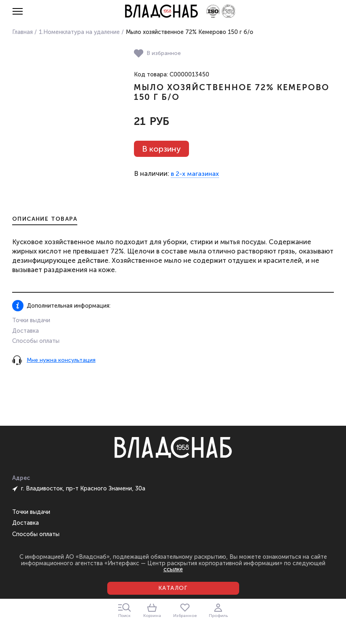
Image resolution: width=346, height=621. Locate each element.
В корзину (161, 149)
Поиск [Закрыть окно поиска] (124, 610)
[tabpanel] (173, 256)
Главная (22, 32)
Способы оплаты (35, 340)
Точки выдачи (31, 320)
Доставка (25, 330)
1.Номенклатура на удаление (79, 32)
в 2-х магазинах (195, 173)
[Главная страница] (161, 11)
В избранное (157, 53)
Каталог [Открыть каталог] (173, 588)
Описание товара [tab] (44, 219)
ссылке (173, 569)
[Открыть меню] (17, 11)
